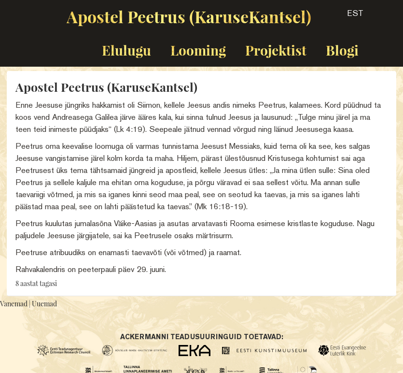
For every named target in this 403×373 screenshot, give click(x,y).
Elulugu (126, 50)
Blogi (342, 50)
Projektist (275, 50)
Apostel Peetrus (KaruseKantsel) (189, 16)
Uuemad (44, 303)
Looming (198, 50)
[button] (346, 16)
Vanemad (14, 303)
